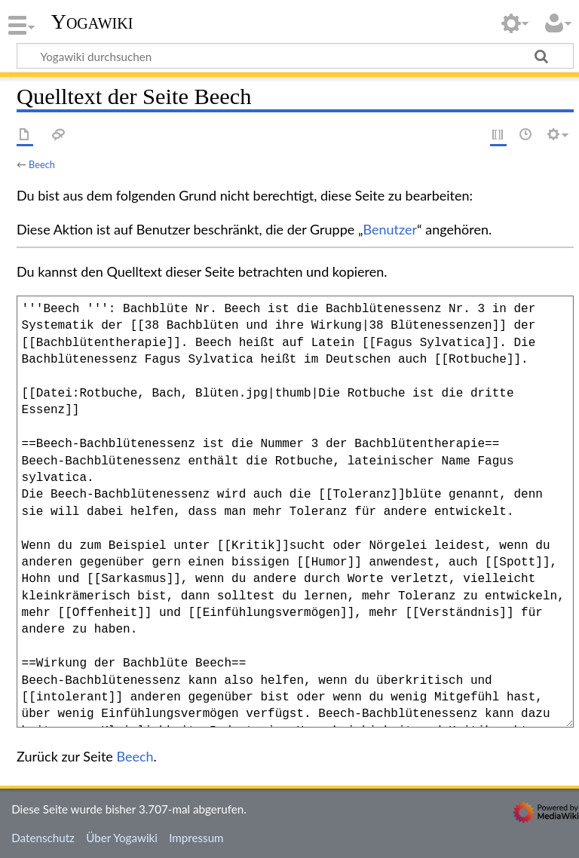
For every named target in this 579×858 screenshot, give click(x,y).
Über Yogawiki (122, 837)
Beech (42, 164)
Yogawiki (92, 21)
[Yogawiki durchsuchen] (295, 56)
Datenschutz (43, 837)
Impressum (196, 837)
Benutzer (390, 229)
